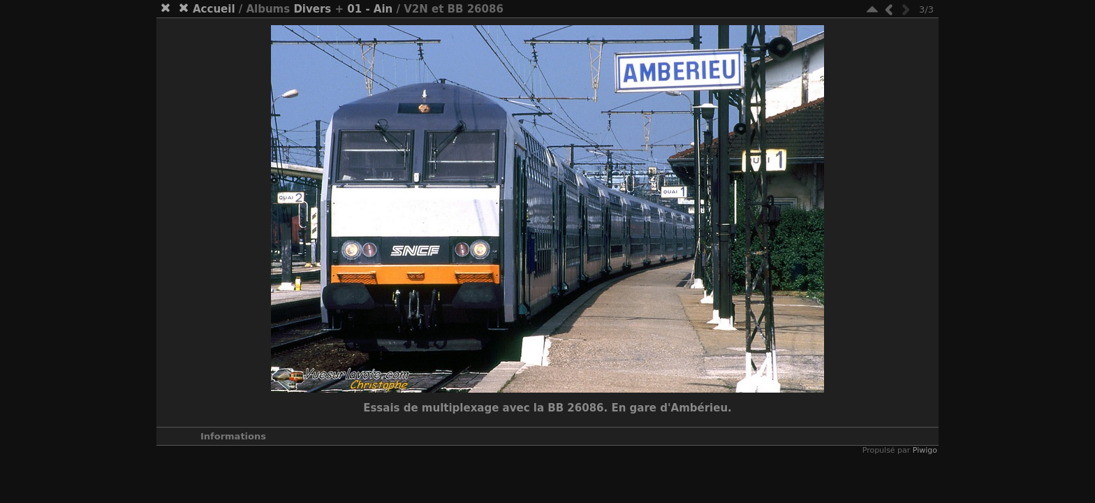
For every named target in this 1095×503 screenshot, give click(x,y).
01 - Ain (369, 9)
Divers (312, 9)
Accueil (214, 9)
